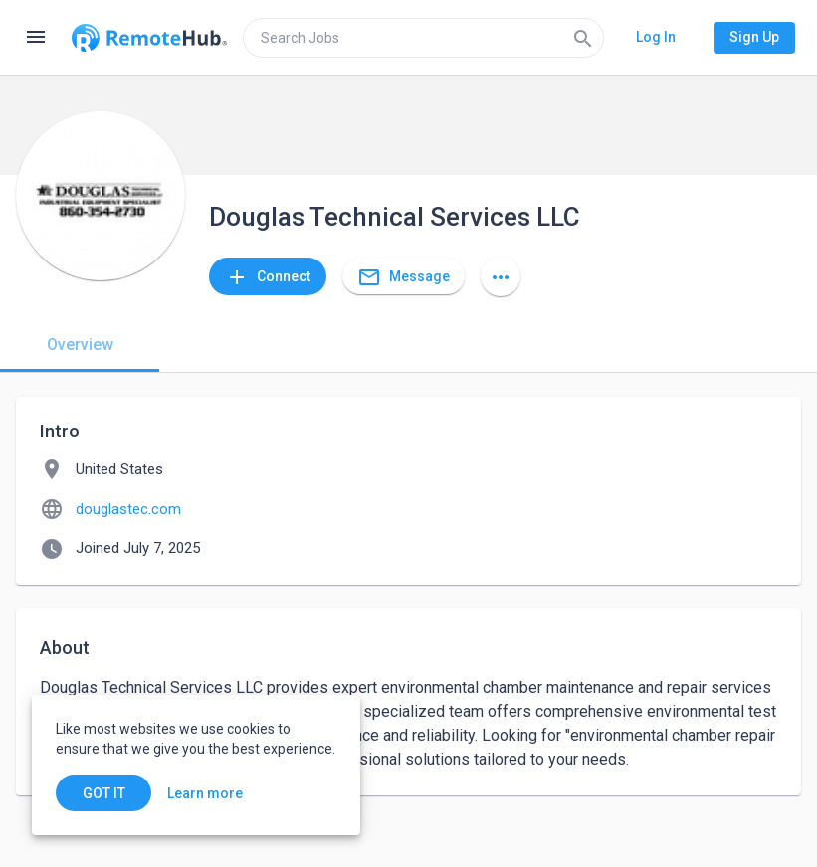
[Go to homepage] (149, 38)
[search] (423, 38)
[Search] (583, 38)
